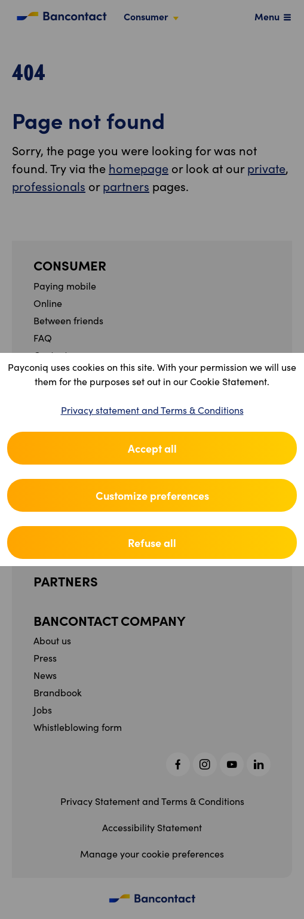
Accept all (152, 448)
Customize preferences (152, 495)
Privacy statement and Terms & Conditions (152, 410)
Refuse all (152, 542)
